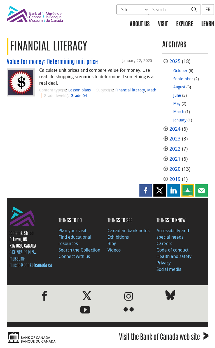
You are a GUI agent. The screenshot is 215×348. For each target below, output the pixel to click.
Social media (169, 269)
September (183, 78)
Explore (184, 24)
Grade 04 (79, 95)
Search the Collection (79, 250)
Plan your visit (72, 230)
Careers (164, 243)
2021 (175, 159)
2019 (175, 179)
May (177, 103)
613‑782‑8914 (20, 252)
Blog (112, 243)
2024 (175, 129)
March (178, 111)
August (179, 86)
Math (151, 90)
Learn (207, 24)
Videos (114, 250)
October (180, 70)
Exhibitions (118, 237)
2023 (175, 138)
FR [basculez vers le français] (207, 9)
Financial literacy (130, 90)
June (177, 95)
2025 (175, 61)
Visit (163, 24)
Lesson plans (79, 90)
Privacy (163, 263)
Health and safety (173, 256)
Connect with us (74, 256)
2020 (175, 169)
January (179, 120)
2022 (175, 149)
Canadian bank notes (128, 230)
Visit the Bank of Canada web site (163, 338)
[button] (145, 190)
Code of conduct (172, 250)
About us (139, 24)
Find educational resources (75, 240)
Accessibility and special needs (172, 233)
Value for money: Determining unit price (52, 62)
